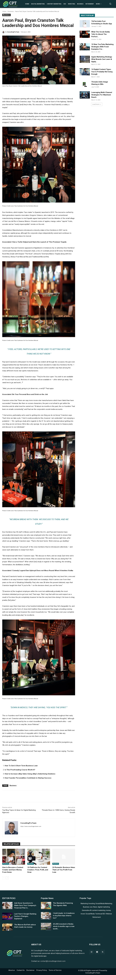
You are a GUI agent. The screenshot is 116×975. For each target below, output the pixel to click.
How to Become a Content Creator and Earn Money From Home (12, 869)
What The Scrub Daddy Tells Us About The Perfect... (100, 34)
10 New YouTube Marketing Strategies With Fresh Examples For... (102, 46)
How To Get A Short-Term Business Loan (21, 766)
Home (4, 11)
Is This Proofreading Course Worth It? (20, 770)
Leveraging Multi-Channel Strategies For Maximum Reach (101, 94)
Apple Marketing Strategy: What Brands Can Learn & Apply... (101, 59)
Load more (96, 104)
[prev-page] (3, 877)
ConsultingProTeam (13, 32)
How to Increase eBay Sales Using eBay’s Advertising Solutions (30, 774)
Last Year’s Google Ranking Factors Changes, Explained (25, 916)
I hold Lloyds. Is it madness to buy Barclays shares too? (64, 915)
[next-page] (7, 877)
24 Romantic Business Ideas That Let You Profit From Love (63, 869)
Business (11, 11)
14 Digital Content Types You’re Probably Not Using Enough (101, 71)
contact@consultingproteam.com (52, 961)
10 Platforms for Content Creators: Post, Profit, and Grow (37, 869)
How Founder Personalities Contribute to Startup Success (28, 778)
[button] (110, 3)
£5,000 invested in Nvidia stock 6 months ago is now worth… (63, 926)
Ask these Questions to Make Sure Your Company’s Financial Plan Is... (25, 905)
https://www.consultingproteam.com (30, 826)
